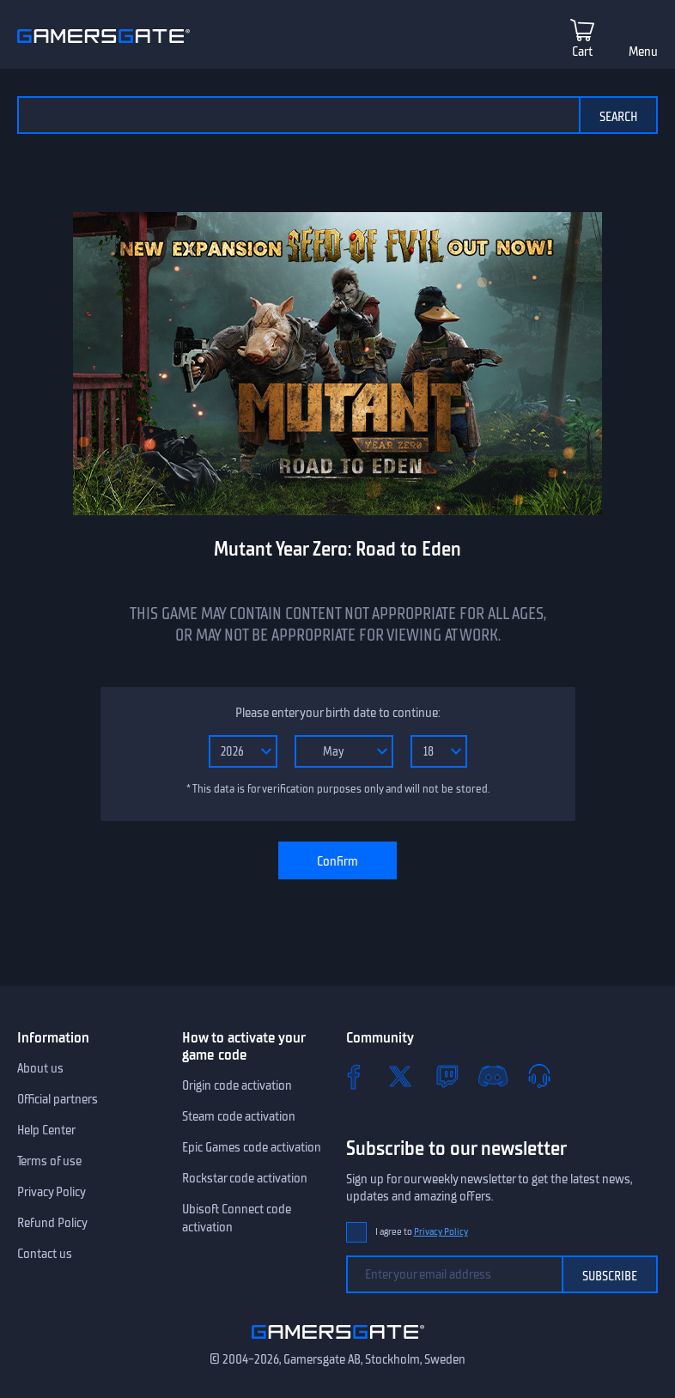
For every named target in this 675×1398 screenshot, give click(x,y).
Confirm (337, 861)
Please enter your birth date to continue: (337, 712)
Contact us (44, 1253)
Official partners (57, 1099)
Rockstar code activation (244, 1178)
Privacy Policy (51, 1191)
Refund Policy (52, 1222)
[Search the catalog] (298, 115)
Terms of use (49, 1161)
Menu (643, 51)
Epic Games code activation (251, 1147)
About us (40, 1068)
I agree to (421, 1231)
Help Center (46, 1130)
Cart (582, 51)
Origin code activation (237, 1085)
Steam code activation (238, 1116)
